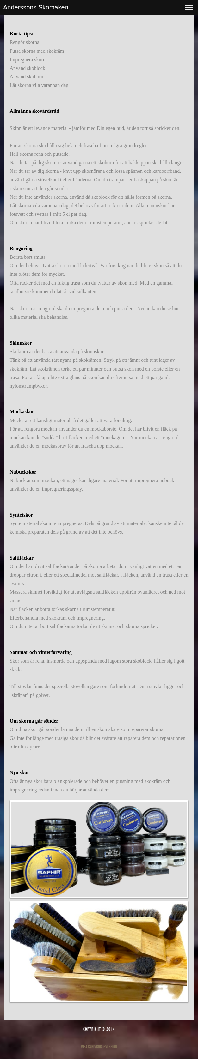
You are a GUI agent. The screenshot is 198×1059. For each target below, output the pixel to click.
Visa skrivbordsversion (99, 1046)
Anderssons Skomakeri (35, 7)
